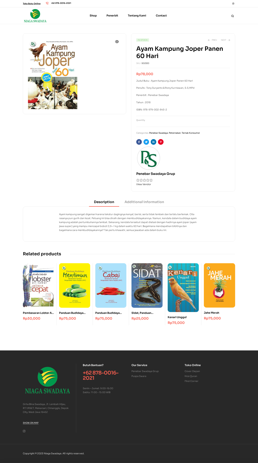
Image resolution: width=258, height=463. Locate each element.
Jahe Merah (211, 312)
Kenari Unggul (177, 317)
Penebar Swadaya (158, 133)
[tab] (104, 203)
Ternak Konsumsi (191, 133)
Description (104, 202)
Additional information (144, 202)
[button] (117, 41)
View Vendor (143, 184)
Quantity (140, 120)
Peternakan (175, 133)
